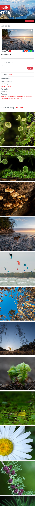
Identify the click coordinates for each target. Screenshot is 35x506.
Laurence (19, 107)
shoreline (3, 96)
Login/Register (30, 21)
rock (21, 98)
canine (30, 96)
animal (5, 98)
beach (14, 98)
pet (2, 98)
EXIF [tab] (10, 75)
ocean (18, 96)
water (8, 96)
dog (27, 96)
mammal (9, 98)
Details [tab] (5, 75)
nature (12, 96)
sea (15, 96)
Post (30, 68)
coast (17, 98)
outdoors (22, 96)
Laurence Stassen (6, 86)
